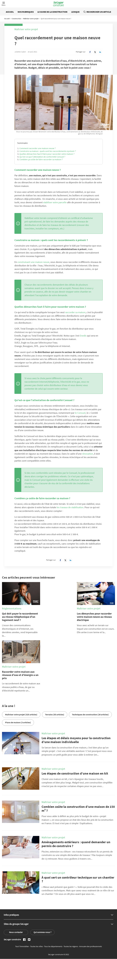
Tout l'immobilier (22, 946)
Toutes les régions (71, 946)
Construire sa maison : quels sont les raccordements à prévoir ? (47, 151)
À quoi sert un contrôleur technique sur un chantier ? (78, 879)
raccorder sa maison (75, 312)
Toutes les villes (36, 946)
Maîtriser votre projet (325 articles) (21, 714)
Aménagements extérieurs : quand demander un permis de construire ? (76, 844)
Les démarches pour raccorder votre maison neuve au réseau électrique (94, 617)
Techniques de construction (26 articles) (90, 714)
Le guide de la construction (52, 11)
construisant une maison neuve (33, 262)
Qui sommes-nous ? (42, 932)
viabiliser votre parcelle (55, 202)
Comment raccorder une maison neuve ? (37, 148)
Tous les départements (53, 946)
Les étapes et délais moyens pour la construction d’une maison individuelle (76, 740)
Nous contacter (16, 932)
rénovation (87, 453)
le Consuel (80, 412)
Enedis (83, 335)
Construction (16, 19)
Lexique (75, 11)
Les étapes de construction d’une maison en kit (75, 773)
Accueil (10, 11)
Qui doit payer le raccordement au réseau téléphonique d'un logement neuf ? (20, 617)
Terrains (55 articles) (54, 714)
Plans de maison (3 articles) (18, 722)
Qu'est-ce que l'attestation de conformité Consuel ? (42, 156)
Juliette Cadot (20, 52)
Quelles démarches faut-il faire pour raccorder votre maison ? (46, 154)
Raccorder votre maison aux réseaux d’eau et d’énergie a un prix (20, 675)
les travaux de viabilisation (70, 507)
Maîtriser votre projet (31, 19)
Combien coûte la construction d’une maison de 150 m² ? (78, 809)
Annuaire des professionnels (90, 946)
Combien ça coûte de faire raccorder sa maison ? (41, 159)
